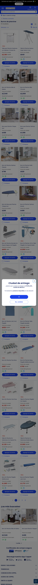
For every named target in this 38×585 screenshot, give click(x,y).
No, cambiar (19, 302)
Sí (19, 297)
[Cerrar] (34, 281)
